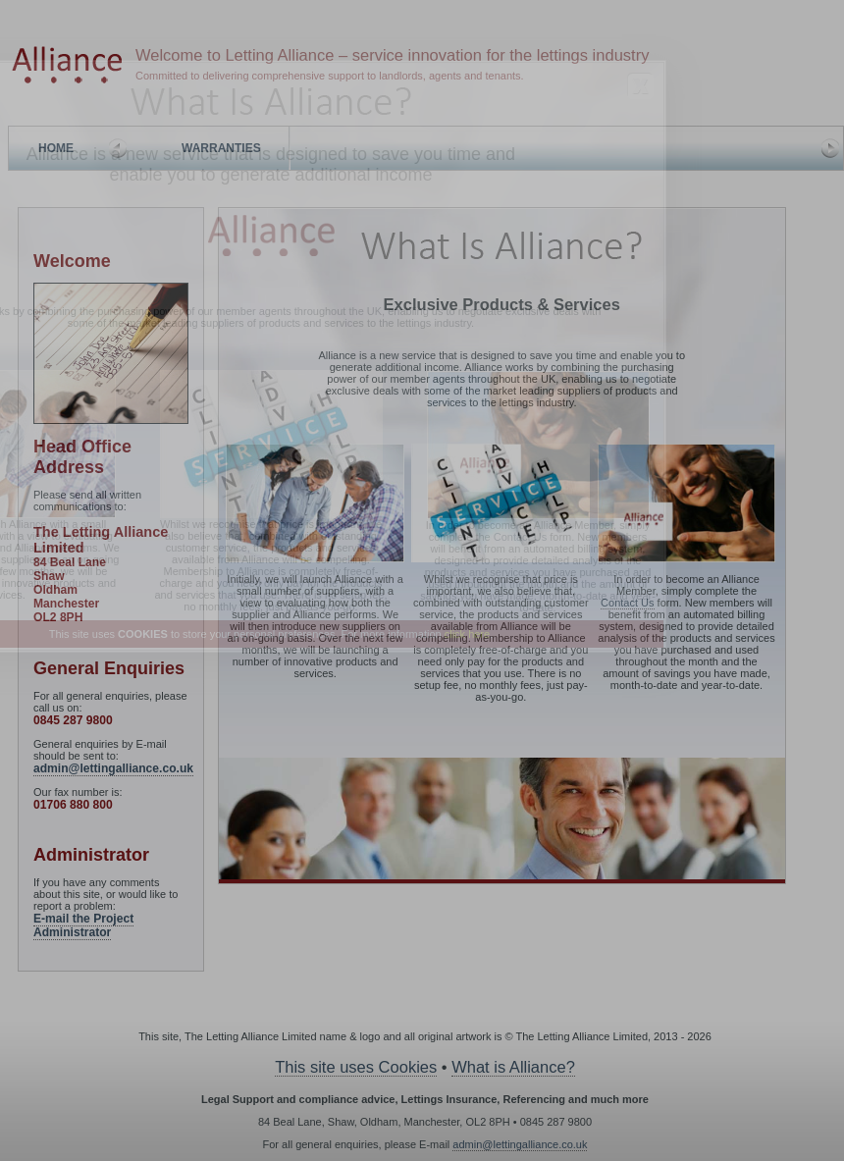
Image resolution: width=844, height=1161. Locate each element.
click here (467, 634)
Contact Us (520, 537)
